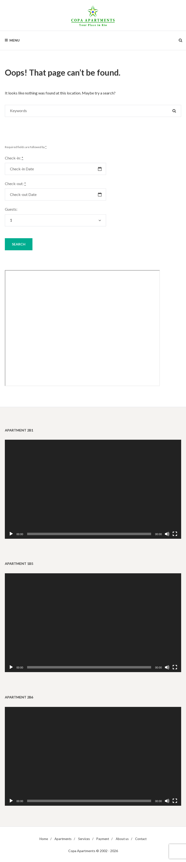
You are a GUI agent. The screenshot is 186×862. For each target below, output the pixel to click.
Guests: (11, 209)
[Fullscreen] (174, 534)
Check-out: (15, 183)
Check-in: (14, 158)
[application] (93, 489)
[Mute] (167, 534)
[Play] (11, 534)
